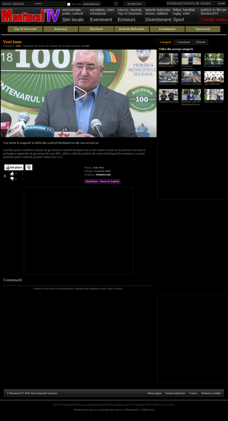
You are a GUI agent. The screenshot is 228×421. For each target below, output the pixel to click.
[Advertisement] (43, 230)
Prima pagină (154, 393)
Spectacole (202, 29)
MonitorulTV (132, 409)
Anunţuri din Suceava (112, 409)
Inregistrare (135, 3)
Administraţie (103, 174)
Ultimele (201, 42)
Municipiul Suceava (213, 101)
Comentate (183, 42)
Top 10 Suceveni (25, 29)
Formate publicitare (175, 393)
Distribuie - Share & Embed (102, 181)
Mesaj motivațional (168, 84)
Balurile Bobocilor (131, 29)
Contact (193, 393)
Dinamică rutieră (166, 66)
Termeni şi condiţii (211, 393)
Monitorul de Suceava (86, 409)
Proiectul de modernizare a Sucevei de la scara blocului (190, 70)
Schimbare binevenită (169, 101)
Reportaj (60, 29)
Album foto (148, 409)
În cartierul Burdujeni (191, 84)
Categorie (165, 42)
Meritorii (96, 29)
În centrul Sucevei (212, 66)
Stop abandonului (212, 84)
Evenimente (167, 29)
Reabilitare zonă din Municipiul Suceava (190, 103)
